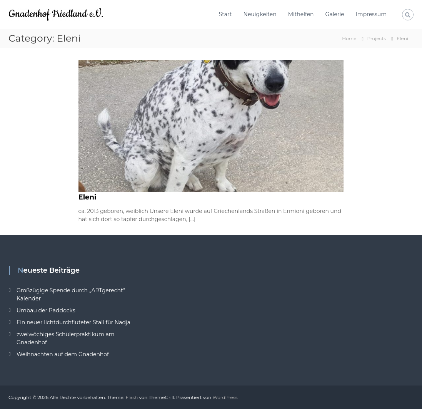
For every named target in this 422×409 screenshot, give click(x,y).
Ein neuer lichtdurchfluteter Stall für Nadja (73, 322)
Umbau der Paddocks (46, 310)
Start (225, 14)
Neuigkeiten (260, 14)
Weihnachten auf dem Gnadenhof (63, 354)
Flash (131, 397)
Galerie (334, 14)
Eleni (87, 197)
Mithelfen (301, 14)
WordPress (225, 397)
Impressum (371, 14)
